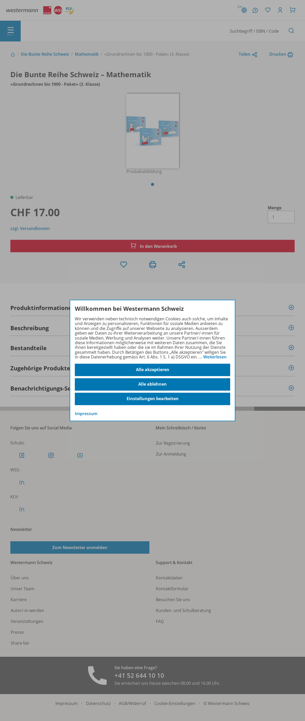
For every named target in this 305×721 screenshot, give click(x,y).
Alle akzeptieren (152, 370)
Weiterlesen (215, 357)
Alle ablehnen (152, 384)
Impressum (86, 413)
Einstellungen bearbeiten (153, 399)
